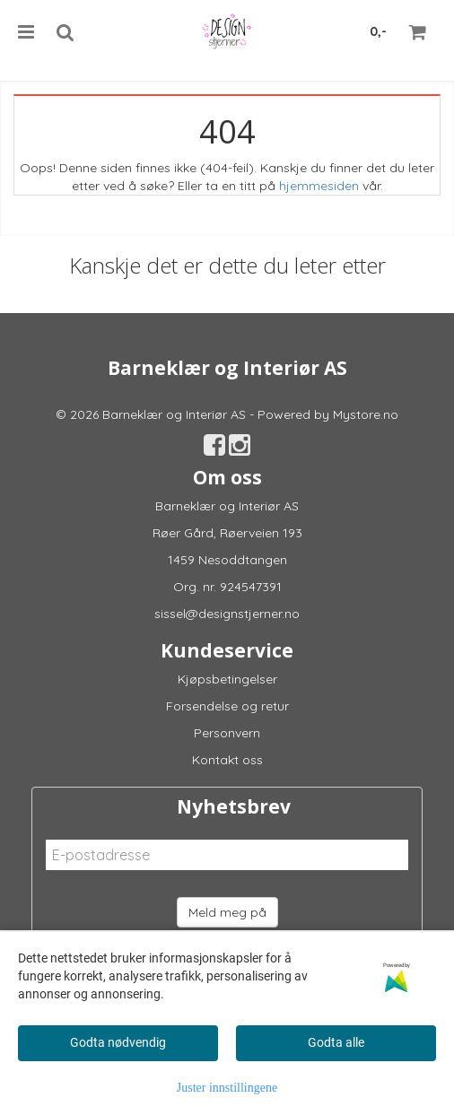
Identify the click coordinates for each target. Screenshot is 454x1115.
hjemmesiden (319, 186)
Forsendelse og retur (227, 706)
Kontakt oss (227, 760)
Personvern (227, 733)
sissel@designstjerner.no (227, 613)
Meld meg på (227, 912)
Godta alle (336, 1042)
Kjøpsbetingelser (227, 679)
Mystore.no (365, 414)
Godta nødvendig (118, 1042)
